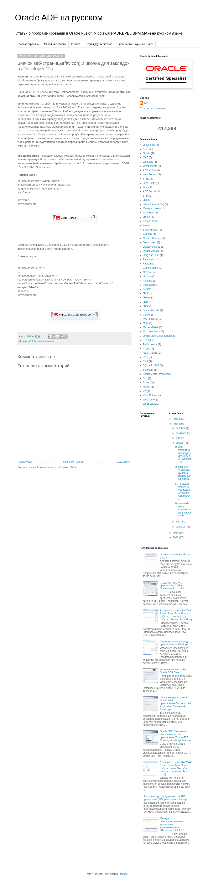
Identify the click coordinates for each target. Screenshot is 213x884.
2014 (176, 532)
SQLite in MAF (151, 365)
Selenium (148, 369)
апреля (180, 442)
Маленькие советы (55, 44)
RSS (145, 357)
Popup (146, 348)
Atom (146, 225)
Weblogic (148, 161)
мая (178, 437)
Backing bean (150, 229)
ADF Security (150, 191)
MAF (145, 157)
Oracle (146, 153)
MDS (146, 323)
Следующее (25, 462)
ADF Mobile (149, 170)
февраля (181, 526)
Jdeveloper (48, 342)
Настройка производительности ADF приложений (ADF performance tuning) (165, 798)
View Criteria (150, 395)
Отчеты (147, 217)
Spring (146, 382)
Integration (149, 284)
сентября (181, 433)
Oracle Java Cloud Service (157, 335)
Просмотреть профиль (153, 108)
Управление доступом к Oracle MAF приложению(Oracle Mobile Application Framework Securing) (175, 703)
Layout (146, 314)
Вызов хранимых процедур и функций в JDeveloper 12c (183, 455)
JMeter (147, 297)
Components (150, 166)
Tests (146, 187)
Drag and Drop (151, 255)
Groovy (147, 272)
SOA (145, 361)
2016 (176, 419)
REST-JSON (150, 352)
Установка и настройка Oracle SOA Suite (173, 671)
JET (145, 199)
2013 (176, 537)
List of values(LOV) (153, 204)
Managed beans (152, 208)
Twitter (146, 386)
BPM (145, 195)
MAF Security (150, 318)
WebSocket (149, 403)
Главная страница (28, 44)
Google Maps (150, 267)
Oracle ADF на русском (59, 17)
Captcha (147, 233)
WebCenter (149, 399)
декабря (181, 428)
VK (144, 391)
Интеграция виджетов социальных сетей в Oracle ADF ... (183, 491)
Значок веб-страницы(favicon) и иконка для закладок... (183, 472)
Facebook (148, 259)
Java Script (149, 183)
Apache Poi (149, 221)
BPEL (146, 178)
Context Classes (152, 238)
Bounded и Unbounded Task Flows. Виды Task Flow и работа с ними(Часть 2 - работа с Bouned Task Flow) (176, 615)
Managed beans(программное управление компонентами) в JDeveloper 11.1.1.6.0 (172, 824)
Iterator (147, 289)
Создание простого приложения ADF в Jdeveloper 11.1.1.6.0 (172, 585)
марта (179, 521)
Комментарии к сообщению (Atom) (57, 468)
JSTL (146, 301)
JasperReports (151, 310)
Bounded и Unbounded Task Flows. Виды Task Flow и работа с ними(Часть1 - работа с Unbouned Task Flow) (175, 768)
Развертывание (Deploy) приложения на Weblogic (174, 643)
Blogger (123, 874)
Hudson (147, 276)
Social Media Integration (156, 374)
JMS (145, 293)
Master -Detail (151, 327)
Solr (145, 378)
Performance (150, 344)
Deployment (149, 242)
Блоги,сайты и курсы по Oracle (135, 44)
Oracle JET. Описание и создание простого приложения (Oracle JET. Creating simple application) (175, 736)
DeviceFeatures (151, 246)
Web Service (150, 174)
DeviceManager (151, 250)
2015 (176, 424)
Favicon (38, 342)
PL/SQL (147, 340)
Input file (147, 280)
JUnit (146, 306)
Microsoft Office (151, 331)
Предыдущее (122, 462)
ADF (30, 342)
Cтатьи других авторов (99, 44)
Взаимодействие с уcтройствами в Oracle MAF (183, 509)
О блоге (75, 44)
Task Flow (148, 212)
